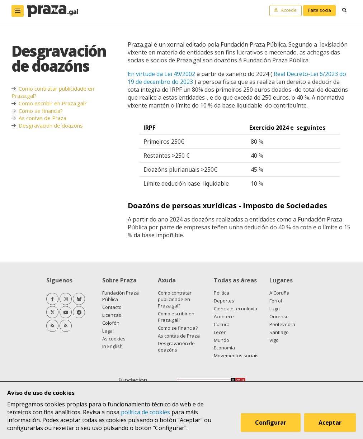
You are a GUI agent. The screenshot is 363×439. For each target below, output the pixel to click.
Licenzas (111, 315)
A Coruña (279, 293)
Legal (108, 331)
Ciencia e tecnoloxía (235, 308)
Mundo (221, 340)
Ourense (279, 316)
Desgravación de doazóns (51, 125)
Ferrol (275, 300)
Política (221, 293)
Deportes (224, 300)
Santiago (279, 332)
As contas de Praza (42, 117)
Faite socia (319, 10)
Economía (224, 347)
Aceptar (330, 422)
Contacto (112, 307)
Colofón (110, 323)
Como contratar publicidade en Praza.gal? (175, 299)
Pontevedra (282, 324)
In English (112, 346)
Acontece (224, 316)
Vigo (274, 340)
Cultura (222, 324)
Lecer (220, 332)
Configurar (270, 422)
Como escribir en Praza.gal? (53, 103)
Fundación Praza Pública (120, 296)
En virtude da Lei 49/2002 (161, 74)
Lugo (274, 308)
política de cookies (145, 412)
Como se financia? (41, 110)
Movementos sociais (236, 355)
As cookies (114, 338)
